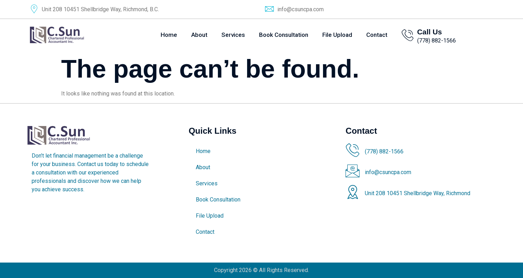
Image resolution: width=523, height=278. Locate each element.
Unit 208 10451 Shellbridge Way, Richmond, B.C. (100, 9)
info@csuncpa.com (300, 9)
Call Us (429, 32)
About (199, 34)
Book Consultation (283, 34)
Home (169, 34)
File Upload (337, 34)
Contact (376, 34)
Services (233, 34)
